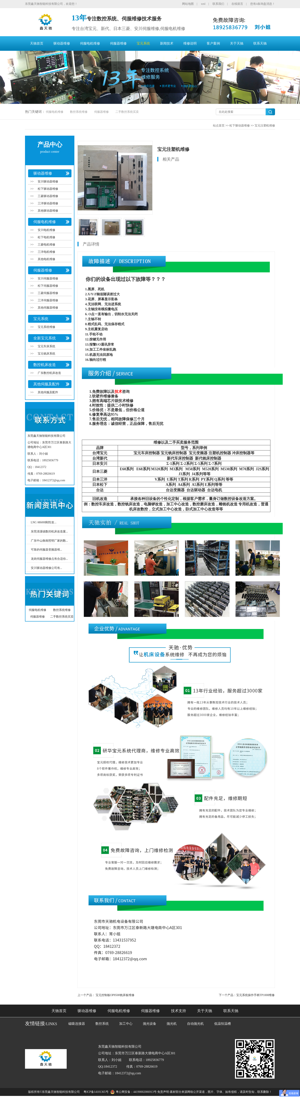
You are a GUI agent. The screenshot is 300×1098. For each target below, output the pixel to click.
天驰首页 (36, 43)
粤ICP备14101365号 (96, 1091)
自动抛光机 (195, 1023)
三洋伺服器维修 (48, 300)
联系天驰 (260, 43)
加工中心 (125, 1023)
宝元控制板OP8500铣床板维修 (115, 995)
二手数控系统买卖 (127, 111)
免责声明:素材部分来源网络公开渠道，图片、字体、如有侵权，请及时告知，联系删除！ (214, 1091)
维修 (107, 396)
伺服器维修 (118, 43)
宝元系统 (143, 43)
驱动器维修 (61, 43)
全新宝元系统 (44, 338)
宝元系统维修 (46, 327)
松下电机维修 (46, 237)
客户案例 (213, 43)
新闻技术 (166, 43)
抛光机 (172, 1023)
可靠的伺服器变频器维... (46, 549)
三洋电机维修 (46, 251)
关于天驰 (236, 43)
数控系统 (102, 1023)
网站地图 (188, 3)
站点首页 (219, 125)
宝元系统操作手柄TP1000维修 (255, 995)
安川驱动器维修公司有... (46, 567)
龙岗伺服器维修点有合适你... (49, 558)
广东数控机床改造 (49, 373)
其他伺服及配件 (46, 384)
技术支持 (178, 1011)
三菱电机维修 (46, 244)
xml (203, 3)
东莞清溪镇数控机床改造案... (49, 531)
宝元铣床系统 (46, 353)
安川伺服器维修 (48, 278)
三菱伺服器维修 (48, 293)
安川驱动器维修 (48, 181)
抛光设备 (149, 1023)
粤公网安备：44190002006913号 (136, 1091)
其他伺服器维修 (48, 307)
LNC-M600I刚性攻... (43, 522)
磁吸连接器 (76, 1023)
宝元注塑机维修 (265, 125)
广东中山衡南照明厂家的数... (49, 540)
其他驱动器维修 (48, 210)
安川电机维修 (46, 230)
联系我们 (218, 3)
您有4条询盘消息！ (262, 3)
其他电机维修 (46, 259)
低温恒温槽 (222, 1023)
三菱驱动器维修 (48, 196)
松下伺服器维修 (48, 285)
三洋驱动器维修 (48, 203)
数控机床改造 (44, 365)
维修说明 (190, 43)
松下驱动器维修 (239, 125)
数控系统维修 (79, 111)
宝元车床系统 (46, 346)
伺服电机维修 (90, 43)
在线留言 (237, 3)
